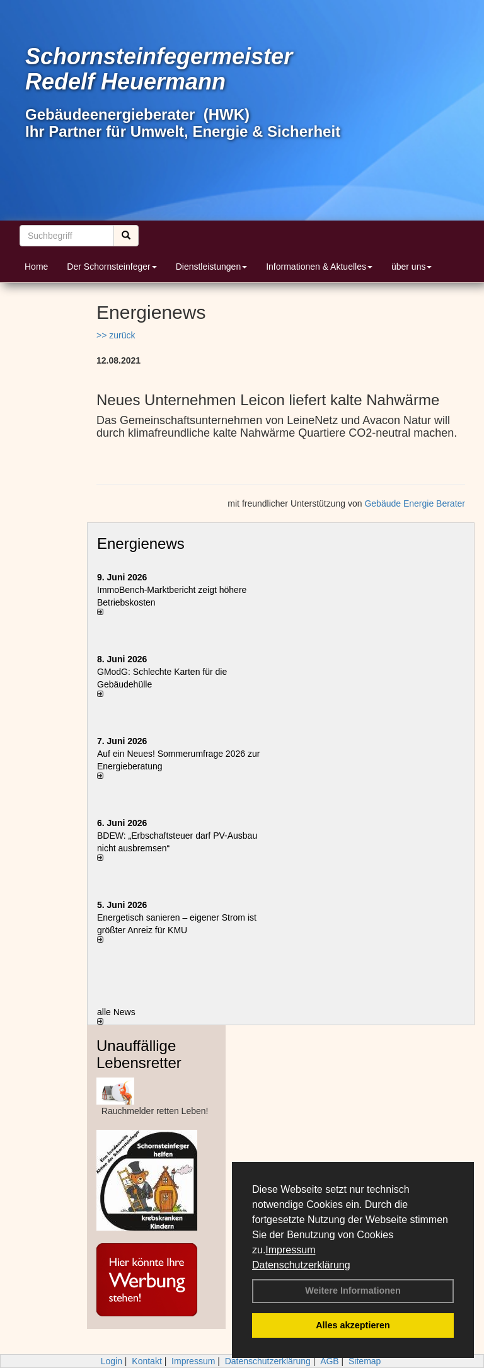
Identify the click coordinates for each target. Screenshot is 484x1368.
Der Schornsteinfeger (111, 267)
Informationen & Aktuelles (319, 267)
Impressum (290, 1249)
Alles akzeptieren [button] (353, 1325)
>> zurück (115, 335)
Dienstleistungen (212, 267)
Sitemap (365, 1361)
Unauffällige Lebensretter (139, 1054)
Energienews (141, 543)
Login (111, 1361)
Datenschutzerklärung (301, 1265)
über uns (411, 267)
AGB (329, 1361)
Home (36, 267)
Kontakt (146, 1361)
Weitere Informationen (353, 1290)
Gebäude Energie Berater (414, 503)
